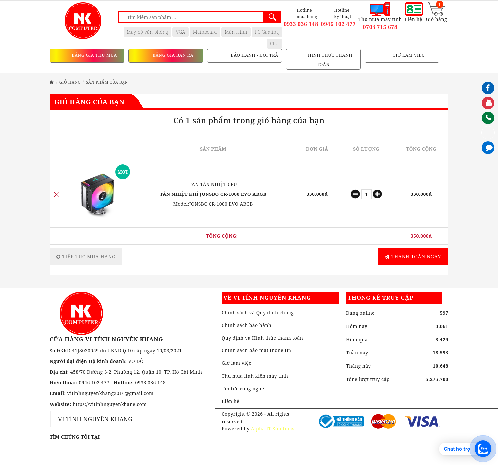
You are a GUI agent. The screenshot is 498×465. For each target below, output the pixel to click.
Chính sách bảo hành (247, 325)
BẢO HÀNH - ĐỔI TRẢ (253, 55)
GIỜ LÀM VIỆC (408, 55)
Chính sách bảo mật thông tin (256, 350)
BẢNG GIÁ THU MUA (93, 55)
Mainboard (205, 32)
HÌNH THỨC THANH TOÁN (329, 60)
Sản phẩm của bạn (107, 82)
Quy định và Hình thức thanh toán (262, 338)
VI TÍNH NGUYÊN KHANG (95, 419)
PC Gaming (267, 32)
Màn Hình (236, 32)
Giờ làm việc (236, 363)
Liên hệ (230, 401)
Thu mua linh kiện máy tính (255, 376)
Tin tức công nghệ (243, 388)
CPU (274, 43)
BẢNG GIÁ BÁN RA (172, 55)
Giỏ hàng (70, 82)
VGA (180, 32)
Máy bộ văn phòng (147, 32)
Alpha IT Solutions (272, 429)
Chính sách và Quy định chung (258, 312)
